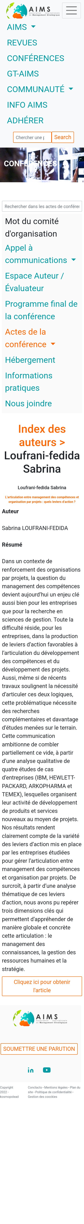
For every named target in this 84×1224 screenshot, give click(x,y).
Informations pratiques (29, 382)
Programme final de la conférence (41, 310)
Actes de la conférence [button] (27, 338)
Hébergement (30, 360)
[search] (32, 137)
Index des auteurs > (42, 436)
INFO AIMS (27, 105)
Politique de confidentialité (53, 1092)
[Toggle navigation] (71, 10)
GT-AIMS (23, 74)
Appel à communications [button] (37, 254)
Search (62, 137)
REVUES (22, 43)
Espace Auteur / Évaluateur (34, 282)
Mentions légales (56, 1087)
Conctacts (35, 1087)
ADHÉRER (25, 120)
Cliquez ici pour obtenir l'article (42, 986)
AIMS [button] (33, 26)
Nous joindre (28, 403)
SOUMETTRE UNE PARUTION (39, 1049)
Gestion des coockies (42, 1097)
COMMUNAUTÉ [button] (36, 89)
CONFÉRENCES (35, 58)
